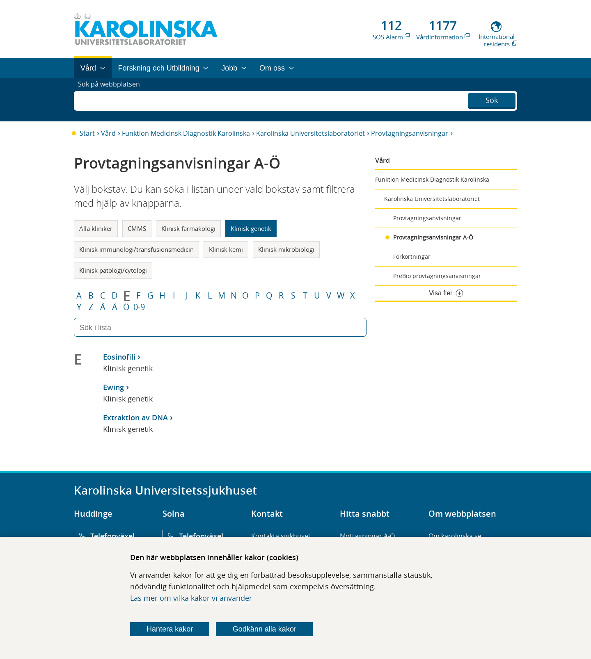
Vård (108, 133)
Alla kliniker (95, 228)
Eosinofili (119, 357)
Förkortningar (412, 256)
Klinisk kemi (226, 249)
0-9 (139, 307)
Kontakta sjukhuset (281, 535)
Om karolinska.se (454, 535)
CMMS (137, 228)
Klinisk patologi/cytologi (113, 270)
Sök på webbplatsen (112, 100)
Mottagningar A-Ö (367, 535)
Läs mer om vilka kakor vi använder (191, 598)
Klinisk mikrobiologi (286, 249)
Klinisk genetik (251, 228)
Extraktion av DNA (135, 417)
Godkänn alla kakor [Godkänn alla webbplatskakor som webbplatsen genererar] (264, 629)
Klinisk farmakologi (188, 228)
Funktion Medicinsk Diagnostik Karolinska (186, 133)
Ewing (113, 387)
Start (87, 133)
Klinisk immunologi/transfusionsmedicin (136, 249)
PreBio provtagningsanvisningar (437, 276)
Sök (492, 99)
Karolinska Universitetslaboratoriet (310, 133)
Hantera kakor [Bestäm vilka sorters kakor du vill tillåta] (170, 629)
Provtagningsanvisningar (409, 133)
